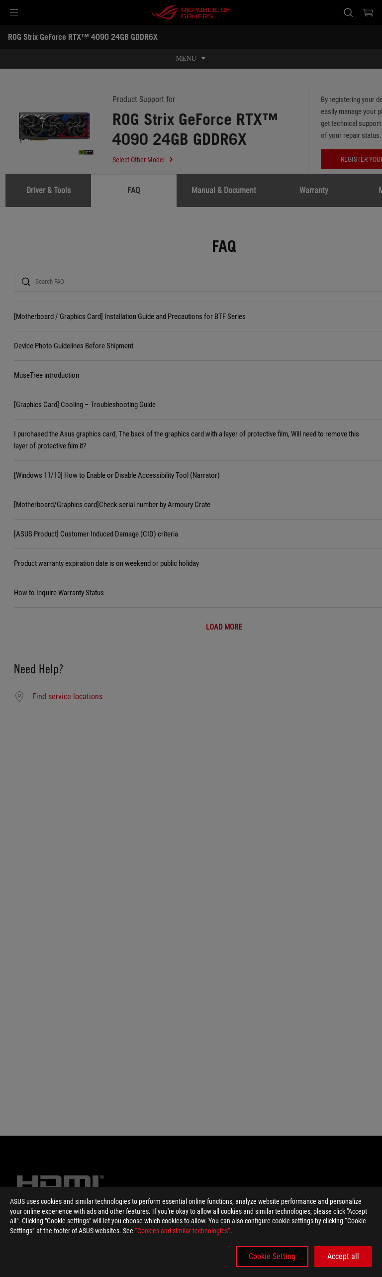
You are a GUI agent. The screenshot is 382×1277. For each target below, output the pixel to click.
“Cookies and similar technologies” (182, 1231)
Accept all (343, 1256)
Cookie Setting (272, 1256)
